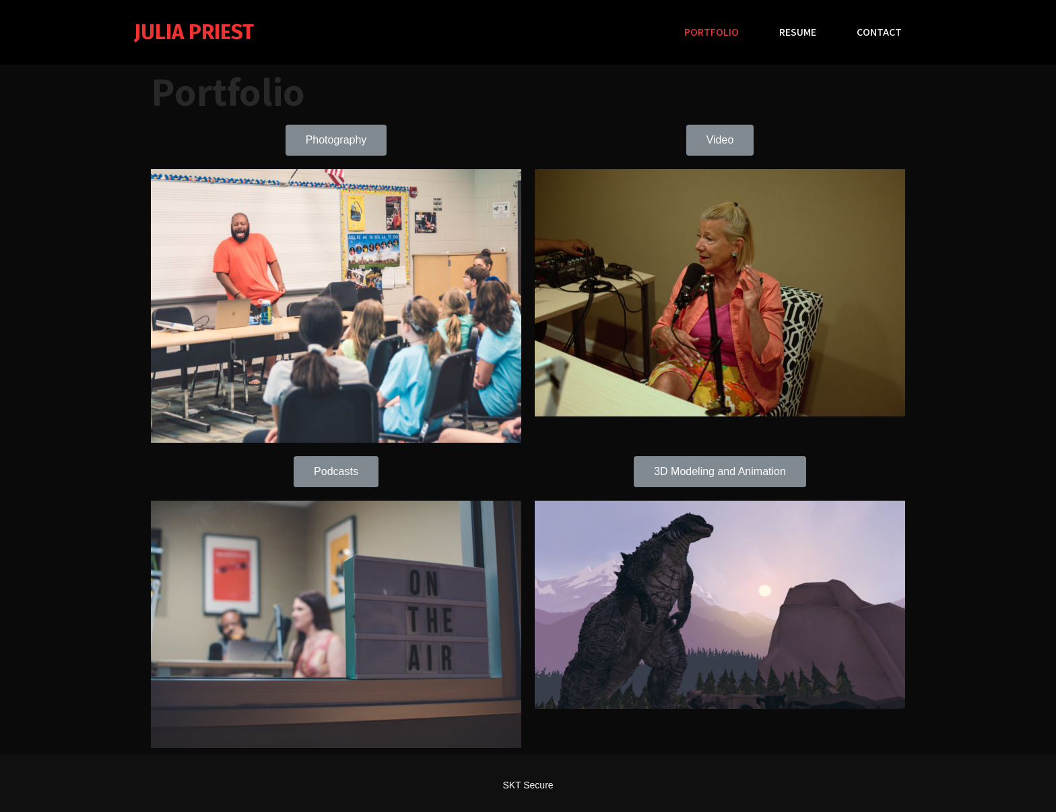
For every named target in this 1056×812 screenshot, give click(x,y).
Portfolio (711, 32)
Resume (797, 32)
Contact (879, 32)
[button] (336, 140)
